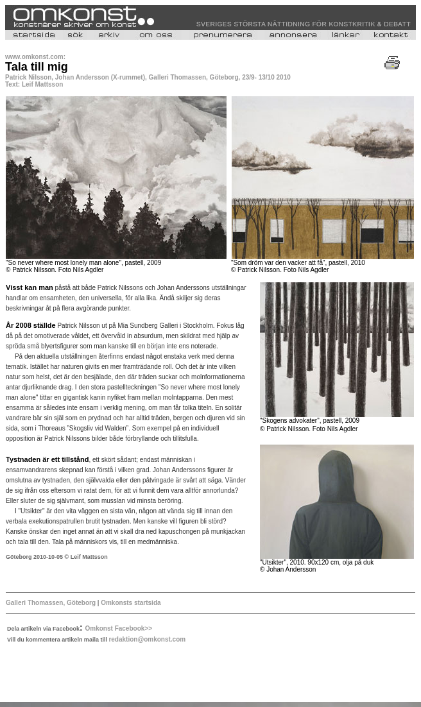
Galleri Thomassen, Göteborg (51, 602)
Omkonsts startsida (129, 602)
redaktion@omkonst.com (146, 639)
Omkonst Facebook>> (118, 628)
